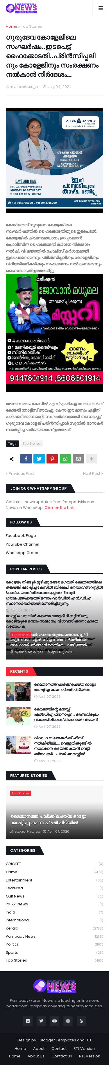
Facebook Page (21, 535)
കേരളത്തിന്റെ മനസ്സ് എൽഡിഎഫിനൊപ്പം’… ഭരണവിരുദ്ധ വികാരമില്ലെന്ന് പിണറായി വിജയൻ (66, 714)
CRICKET (54, 864)
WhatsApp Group (22, 553)
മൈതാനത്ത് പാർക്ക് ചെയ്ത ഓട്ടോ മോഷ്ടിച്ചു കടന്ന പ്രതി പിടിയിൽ (65, 687)
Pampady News (54, 937)
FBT (88, 1040)
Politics (54, 944)
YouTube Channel (22, 544)
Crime (54, 872)
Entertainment (54, 880)
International (54, 920)
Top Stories (31, 26)
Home (11, 26)
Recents (19, 671)
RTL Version (84, 1048)
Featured (54, 888)
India (54, 912)
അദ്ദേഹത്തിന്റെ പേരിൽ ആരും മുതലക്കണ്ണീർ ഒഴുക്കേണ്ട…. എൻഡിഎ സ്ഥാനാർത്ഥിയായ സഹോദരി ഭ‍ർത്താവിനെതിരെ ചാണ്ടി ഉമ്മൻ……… (52, 640)
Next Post (91, 473)
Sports (54, 953)
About (38, 1048)
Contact (59, 1048)
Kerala (54, 928)
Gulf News (54, 896)
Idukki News (54, 904)
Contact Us (61, 1056)
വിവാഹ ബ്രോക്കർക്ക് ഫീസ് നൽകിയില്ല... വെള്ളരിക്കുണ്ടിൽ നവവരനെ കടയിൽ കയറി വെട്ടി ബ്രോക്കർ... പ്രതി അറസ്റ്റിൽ (62, 746)
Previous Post (21, 473)
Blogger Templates (58, 1040)
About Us (36, 1056)
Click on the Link (59, 507)
